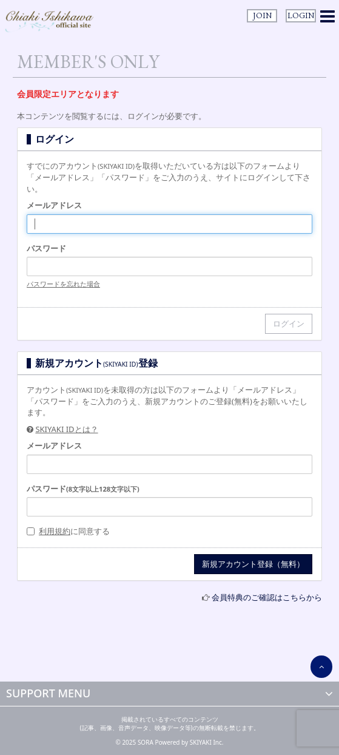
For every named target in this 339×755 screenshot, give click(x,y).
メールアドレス (54, 205)
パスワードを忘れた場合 (63, 283)
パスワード (46, 248)
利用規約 (54, 531)
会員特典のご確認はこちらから (267, 597)
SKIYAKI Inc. (207, 742)
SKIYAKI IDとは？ (66, 429)
